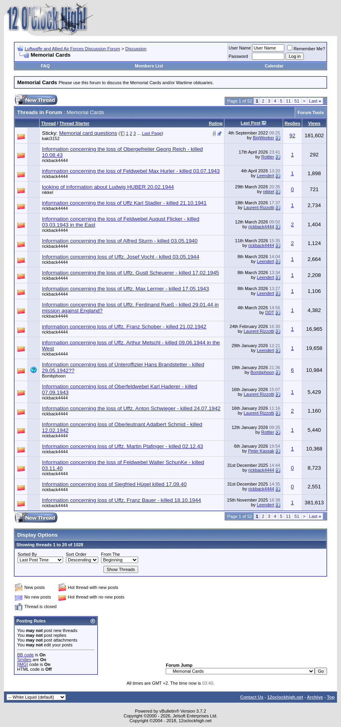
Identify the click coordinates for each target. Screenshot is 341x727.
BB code (25, 654)
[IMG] (22, 664)
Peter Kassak (261, 450)
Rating (215, 123)
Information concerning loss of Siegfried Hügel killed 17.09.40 (114, 484)
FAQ (45, 65)
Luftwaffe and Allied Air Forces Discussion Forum (72, 48)
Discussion (136, 48)
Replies (292, 123)
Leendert (265, 175)
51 (296, 101)
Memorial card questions (88, 133)
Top (331, 697)
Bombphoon (53, 375)
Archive (315, 697)
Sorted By (27, 554)
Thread (48, 123)
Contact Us (251, 697)
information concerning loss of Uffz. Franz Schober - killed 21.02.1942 (124, 327)
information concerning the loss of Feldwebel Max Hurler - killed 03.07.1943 (131, 171)
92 (292, 135)
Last (315, 101)
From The (110, 554)
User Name (240, 47)
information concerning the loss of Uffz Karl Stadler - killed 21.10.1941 (124, 203)
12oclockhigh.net (285, 697)
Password (238, 56)
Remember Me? (306, 48)
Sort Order (76, 554)
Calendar (274, 65)
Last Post (251, 123)
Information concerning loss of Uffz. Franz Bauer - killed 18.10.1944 (121, 500)
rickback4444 (55, 160)
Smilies (24, 659)
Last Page (152, 133)
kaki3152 (50, 138)
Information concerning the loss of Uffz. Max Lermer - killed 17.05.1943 (125, 289)
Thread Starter (74, 123)
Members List (149, 65)
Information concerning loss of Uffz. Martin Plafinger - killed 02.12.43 (122, 446)
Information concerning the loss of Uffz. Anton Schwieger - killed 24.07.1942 (131, 408)
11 (288, 101)
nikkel (47, 192)
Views (314, 123)
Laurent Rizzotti (259, 207)
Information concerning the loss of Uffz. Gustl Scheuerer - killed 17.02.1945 (130, 273)
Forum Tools (310, 112)
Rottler (267, 156)
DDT (269, 312)
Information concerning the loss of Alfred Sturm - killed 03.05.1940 (120, 241)
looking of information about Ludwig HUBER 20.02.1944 (108, 187)
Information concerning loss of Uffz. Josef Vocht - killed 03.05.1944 (120, 257)
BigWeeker (263, 137)
